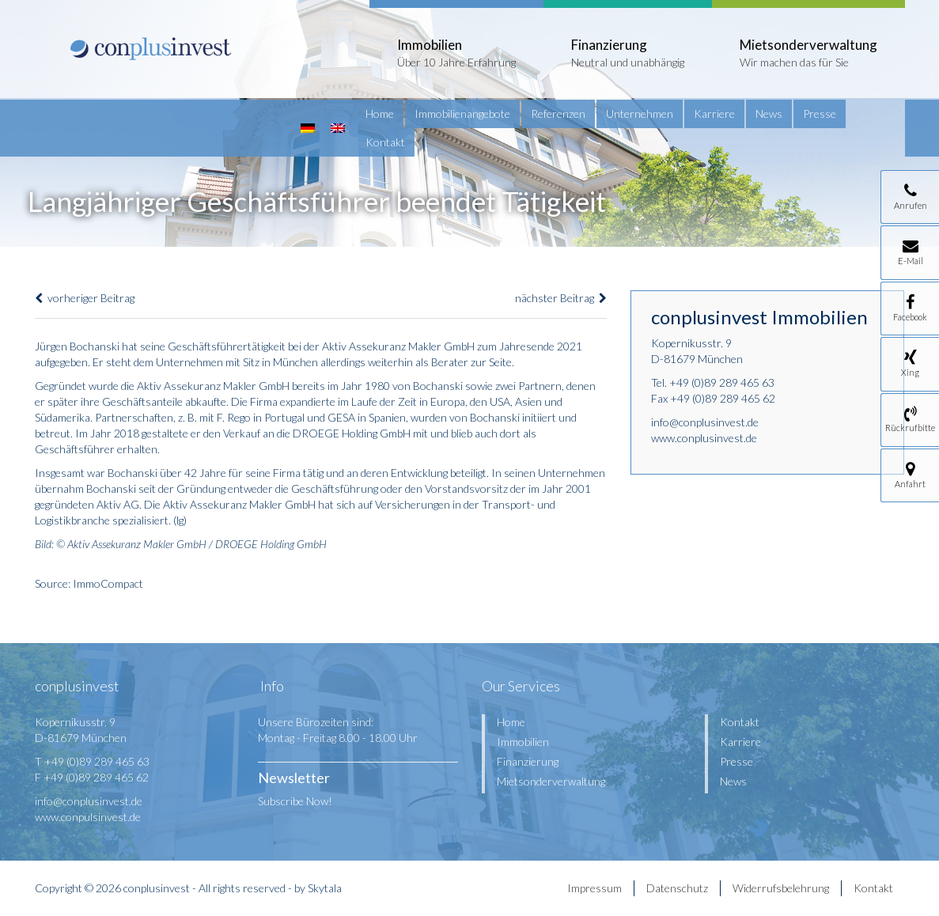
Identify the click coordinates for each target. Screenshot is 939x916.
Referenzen (558, 113)
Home (379, 113)
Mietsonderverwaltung (551, 781)
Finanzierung (527, 761)
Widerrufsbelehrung (781, 888)
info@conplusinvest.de (705, 422)
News (768, 113)
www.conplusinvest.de (704, 438)
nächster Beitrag (561, 298)
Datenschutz (677, 888)
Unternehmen (639, 113)
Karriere (714, 113)
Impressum (594, 888)
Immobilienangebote (462, 113)
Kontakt (385, 142)
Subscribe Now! (295, 801)
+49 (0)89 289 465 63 (721, 382)
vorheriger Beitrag (84, 298)
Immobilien (523, 741)
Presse (819, 113)
